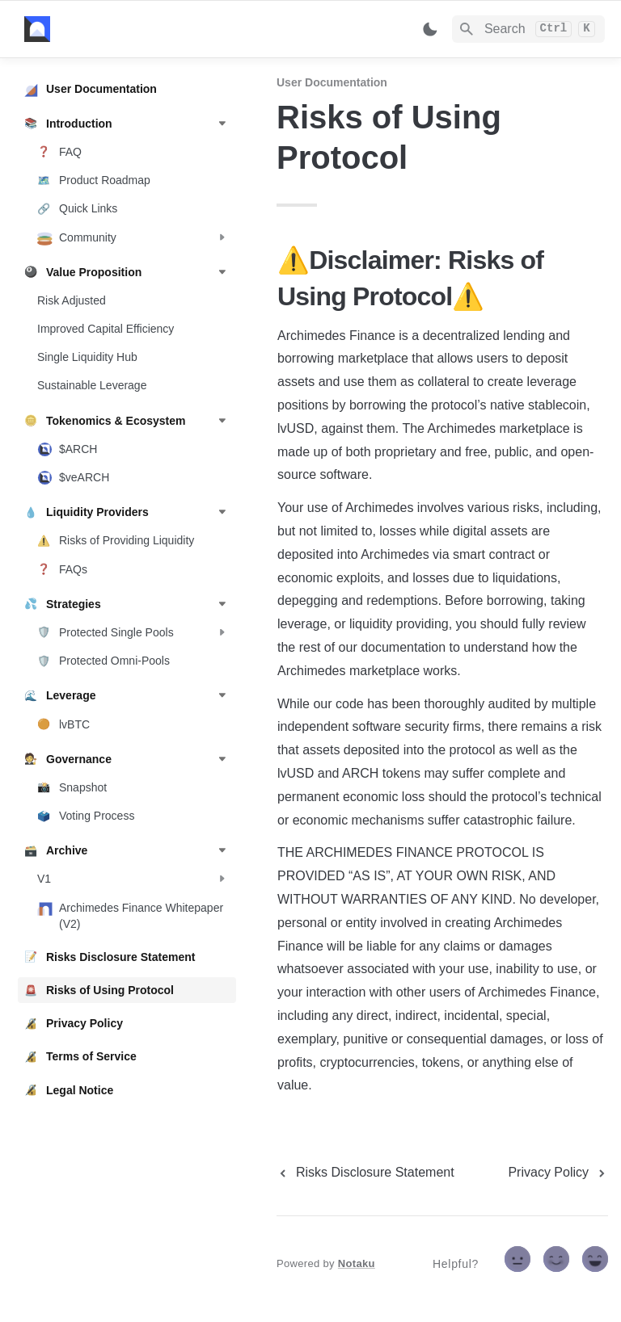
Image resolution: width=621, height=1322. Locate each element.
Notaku (356, 1263)
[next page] (558, 1172)
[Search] (528, 29)
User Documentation (332, 82)
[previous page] (365, 1172)
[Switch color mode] (430, 29)
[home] (137, 29)
